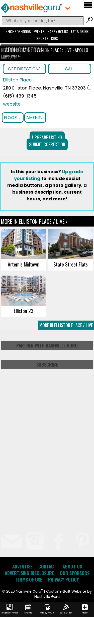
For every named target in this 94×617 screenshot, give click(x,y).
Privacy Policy (63, 579)
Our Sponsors (74, 573)
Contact (47, 566)
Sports (42, 38)
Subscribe (47, 364)
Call (69, 69)
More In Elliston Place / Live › (34, 221)
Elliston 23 (23, 311)
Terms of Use (28, 579)
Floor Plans (13, 117)
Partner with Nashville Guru (47, 345)
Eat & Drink (79, 31)
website (12, 104)
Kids (54, 38)
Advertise (22, 566)
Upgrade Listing (47, 137)
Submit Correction (47, 144)
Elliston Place (47, 50)
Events (39, 31)
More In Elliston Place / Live (66, 325)
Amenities (36, 117)
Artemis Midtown (23, 264)
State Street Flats (70, 264)
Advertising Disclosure (29, 573)
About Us (72, 566)
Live (67, 50)
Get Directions (24, 69)
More (85, 609)
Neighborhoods (18, 31)
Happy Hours (57, 31)
